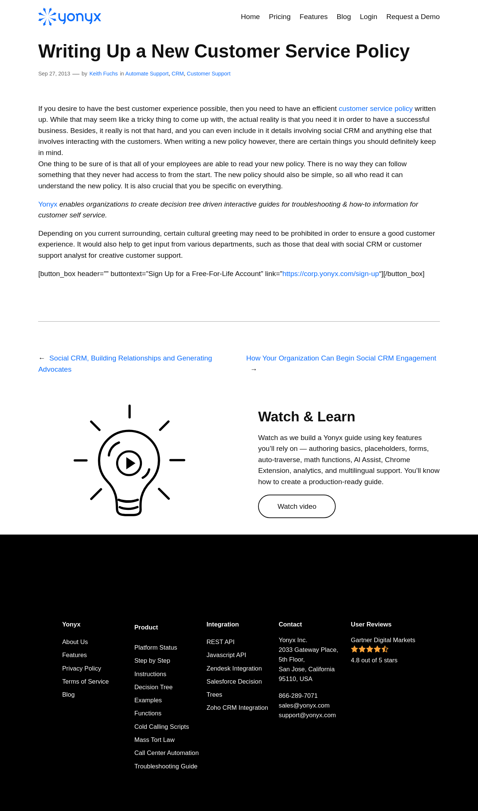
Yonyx (47, 204)
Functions (148, 713)
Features (74, 655)
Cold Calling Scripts (161, 726)
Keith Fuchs (103, 74)
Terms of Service (85, 681)
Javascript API (226, 655)
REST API (221, 642)
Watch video (296, 506)
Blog (68, 694)
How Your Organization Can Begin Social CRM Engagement (341, 358)
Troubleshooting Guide (166, 766)
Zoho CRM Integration (237, 707)
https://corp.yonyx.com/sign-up (330, 274)
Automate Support (147, 74)
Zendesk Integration (234, 668)
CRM (178, 74)
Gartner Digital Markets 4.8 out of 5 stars (383, 650)
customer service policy (376, 108)
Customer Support (208, 74)
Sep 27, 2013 (54, 74)
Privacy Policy (81, 668)
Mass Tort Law (154, 739)
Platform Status (155, 647)
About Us (75, 642)
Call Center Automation (166, 752)
